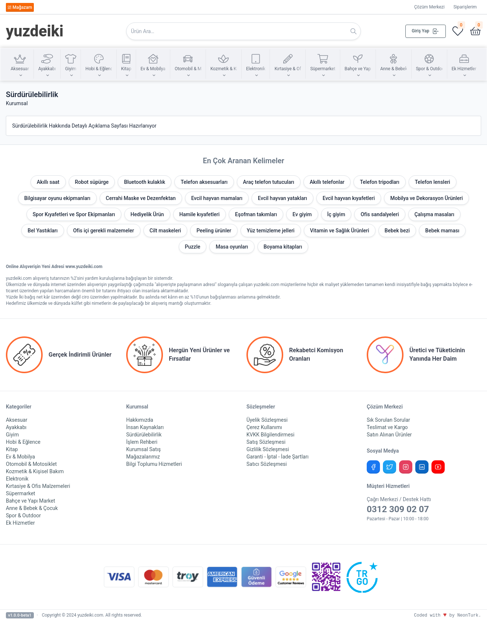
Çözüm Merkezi (429, 7)
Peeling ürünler (213, 230)
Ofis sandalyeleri (379, 214)
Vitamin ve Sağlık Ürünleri (339, 230)
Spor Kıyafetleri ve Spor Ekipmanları (74, 214)
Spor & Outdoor (23, 515)
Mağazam (19, 7)
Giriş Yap (426, 31)
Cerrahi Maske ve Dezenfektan (141, 198)
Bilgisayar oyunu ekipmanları (57, 198)
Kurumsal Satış (143, 449)
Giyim (12, 435)
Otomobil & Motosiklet (31, 464)
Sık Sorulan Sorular (388, 420)
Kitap (12, 449)
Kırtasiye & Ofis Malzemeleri (38, 486)
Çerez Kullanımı (264, 427)
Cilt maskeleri (165, 230)
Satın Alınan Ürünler (389, 435)
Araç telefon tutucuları (268, 182)
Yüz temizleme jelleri (271, 230)
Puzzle (192, 247)
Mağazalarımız (143, 457)
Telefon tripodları (379, 182)
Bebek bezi (397, 230)
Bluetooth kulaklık (144, 182)
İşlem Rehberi (141, 442)
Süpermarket (20, 493)
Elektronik (17, 479)
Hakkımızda (139, 420)
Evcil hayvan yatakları (282, 198)
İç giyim (336, 214)
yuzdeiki (35, 31)
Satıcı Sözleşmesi (266, 464)
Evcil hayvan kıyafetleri (349, 198)
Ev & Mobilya (20, 457)
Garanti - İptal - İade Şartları (277, 457)
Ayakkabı (16, 427)
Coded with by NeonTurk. (447, 615)
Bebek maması (442, 230)
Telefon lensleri (432, 182)
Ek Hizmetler (20, 523)
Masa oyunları (232, 247)
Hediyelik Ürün (147, 214)
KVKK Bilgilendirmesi (270, 435)
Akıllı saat (48, 182)
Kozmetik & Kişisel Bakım (35, 471)
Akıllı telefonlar (327, 182)
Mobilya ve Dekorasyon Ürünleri (426, 198)
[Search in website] (243, 31)
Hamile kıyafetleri (199, 214)
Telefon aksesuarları (204, 182)
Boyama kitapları (283, 247)
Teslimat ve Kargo (387, 427)
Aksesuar (16, 420)
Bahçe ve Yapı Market (30, 501)
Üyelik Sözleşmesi (267, 420)
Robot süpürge (92, 182)
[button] (19, 64)
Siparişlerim (465, 7)
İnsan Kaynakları (145, 427)
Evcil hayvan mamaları (216, 198)
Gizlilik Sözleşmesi (267, 449)
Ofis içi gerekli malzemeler (103, 230)
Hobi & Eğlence (23, 442)
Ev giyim (302, 214)
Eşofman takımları (256, 214)
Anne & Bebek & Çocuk (32, 508)
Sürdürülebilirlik (143, 435)
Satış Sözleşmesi (265, 442)
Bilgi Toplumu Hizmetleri (154, 464)
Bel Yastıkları (43, 230)
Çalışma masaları (435, 214)
